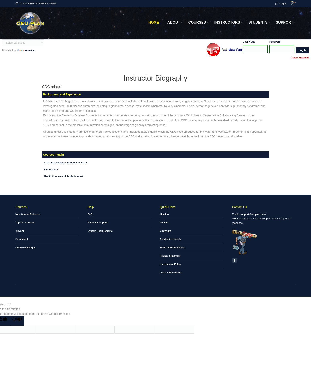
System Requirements (100, 231)
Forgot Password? (300, 58)
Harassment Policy (170, 264)
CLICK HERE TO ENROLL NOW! (38, 3)
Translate (26, 50)
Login (282, 3)
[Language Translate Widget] (23, 42)
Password (275, 41)
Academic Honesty (170, 239)
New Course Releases (27, 214)
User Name (249, 41)
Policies (164, 222)
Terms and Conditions (172, 247)
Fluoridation (51, 169)
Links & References (171, 272)
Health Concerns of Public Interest (63, 176)
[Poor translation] (17, 321)
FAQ (90, 214)
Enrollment (21, 239)
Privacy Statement (170, 256)
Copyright (165, 231)
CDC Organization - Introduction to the (65, 162)
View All (19, 231)
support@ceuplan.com (253, 214)
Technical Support (98, 222)
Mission (164, 214)
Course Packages (25, 247)
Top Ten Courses (25, 222)
